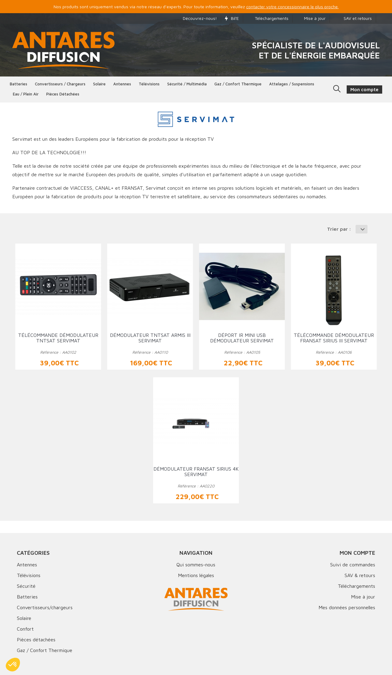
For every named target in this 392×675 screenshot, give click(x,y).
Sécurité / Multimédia (187, 83)
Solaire (99, 83)
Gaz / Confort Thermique (44, 650)
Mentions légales (196, 575)
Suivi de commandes (352, 564)
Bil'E (232, 18)
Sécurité (26, 586)
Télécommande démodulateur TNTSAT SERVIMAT (58, 337)
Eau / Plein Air (26, 93)
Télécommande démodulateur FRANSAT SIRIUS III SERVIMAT (334, 337)
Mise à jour (311, 18)
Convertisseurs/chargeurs (45, 607)
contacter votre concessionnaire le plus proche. (292, 6)
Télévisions (149, 83)
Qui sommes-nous (195, 564)
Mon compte (357, 553)
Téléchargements (267, 18)
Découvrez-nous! (197, 18)
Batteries (18, 83)
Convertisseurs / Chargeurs (60, 83)
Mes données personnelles (346, 607)
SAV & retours (360, 575)
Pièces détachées (62, 93)
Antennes (122, 83)
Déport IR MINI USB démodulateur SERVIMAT (242, 337)
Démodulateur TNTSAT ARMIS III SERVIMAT (150, 337)
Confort (25, 629)
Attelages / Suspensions (291, 83)
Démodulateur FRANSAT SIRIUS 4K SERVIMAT (196, 471)
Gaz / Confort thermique (238, 83)
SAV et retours (353, 18)
